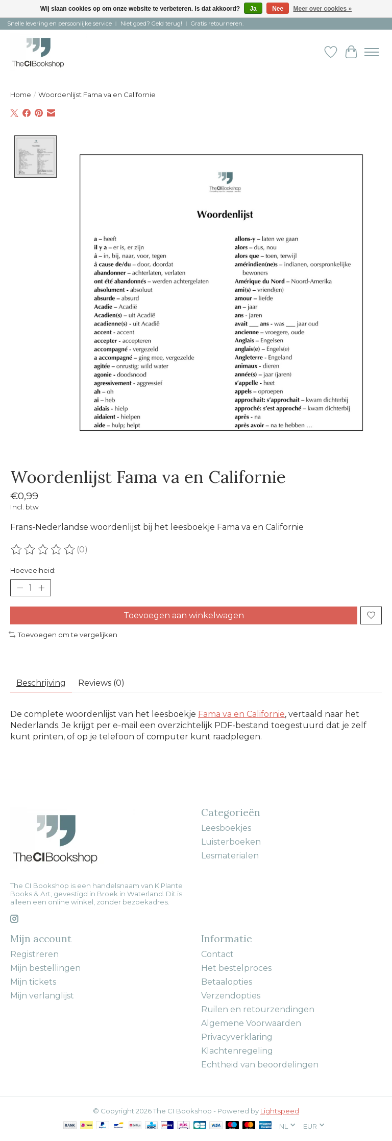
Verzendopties (230, 995)
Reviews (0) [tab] (101, 683)
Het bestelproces (236, 968)
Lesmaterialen (230, 855)
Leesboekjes (226, 828)
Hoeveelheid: (33, 570)
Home (20, 94)
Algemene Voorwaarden (251, 1023)
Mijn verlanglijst (42, 995)
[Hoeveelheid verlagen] (20, 587)
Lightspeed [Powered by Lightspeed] (279, 1111)
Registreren (34, 954)
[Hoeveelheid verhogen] (41, 587)
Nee (277, 8)
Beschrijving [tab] (41, 683)
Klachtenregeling (237, 1051)
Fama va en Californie (241, 714)
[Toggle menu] (371, 52)
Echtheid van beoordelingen (259, 1064)
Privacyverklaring (237, 1037)
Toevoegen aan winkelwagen (184, 615)
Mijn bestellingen (45, 968)
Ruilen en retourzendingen (257, 1009)
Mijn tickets (33, 982)
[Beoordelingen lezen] (43, 550)
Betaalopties (226, 982)
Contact (217, 954)
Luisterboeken (231, 842)
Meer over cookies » (322, 8)
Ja (253, 8)
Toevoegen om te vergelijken (63, 635)
